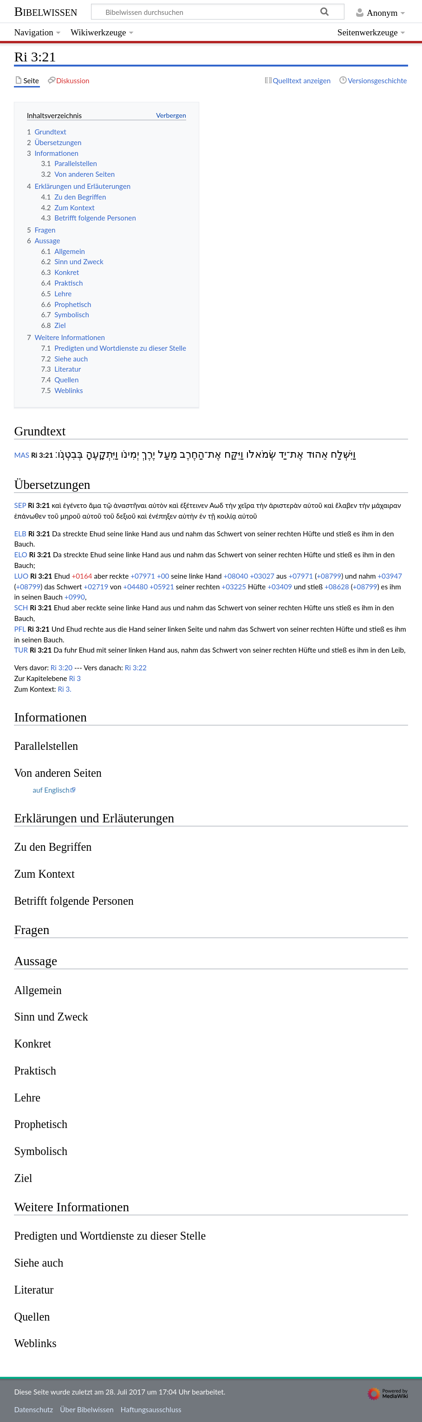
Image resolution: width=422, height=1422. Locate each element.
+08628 (337, 586)
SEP (20, 505)
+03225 (233, 586)
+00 (163, 576)
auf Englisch (50, 790)
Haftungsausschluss (151, 1409)
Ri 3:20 (61, 667)
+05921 (161, 586)
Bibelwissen (45, 11)
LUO (21, 576)
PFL (20, 629)
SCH (21, 607)
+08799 (329, 576)
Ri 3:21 (42, 455)
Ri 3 (75, 678)
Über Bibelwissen (86, 1409)
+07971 (142, 576)
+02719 (96, 586)
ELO (20, 554)
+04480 (135, 586)
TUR (21, 650)
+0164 (82, 576)
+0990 (75, 597)
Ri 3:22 (136, 667)
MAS (21, 455)
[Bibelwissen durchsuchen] (217, 11)
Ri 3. (64, 689)
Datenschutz (33, 1409)
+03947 (389, 576)
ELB (20, 533)
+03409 (279, 586)
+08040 (236, 576)
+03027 (262, 576)
